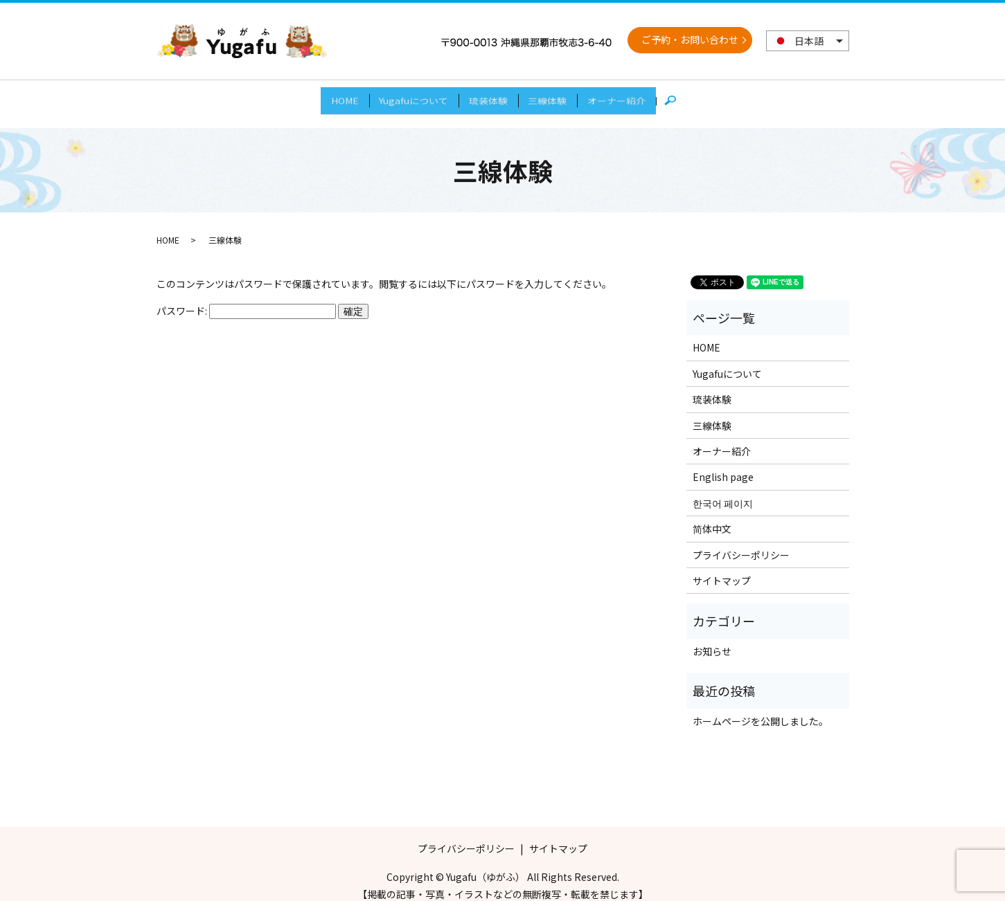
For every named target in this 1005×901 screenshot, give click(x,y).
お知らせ (712, 639)
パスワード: (246, 298)
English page (723, 465)
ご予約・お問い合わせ (689, 39)
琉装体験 (488, 97)
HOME (327, 97)
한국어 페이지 (723, 491)
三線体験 (556, 97)
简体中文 (712, 517)
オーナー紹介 (634, 97)
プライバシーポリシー (741, 542)
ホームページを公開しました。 (760, 709)
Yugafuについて (405, 97)
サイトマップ (722, 568)
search (699, 97)
